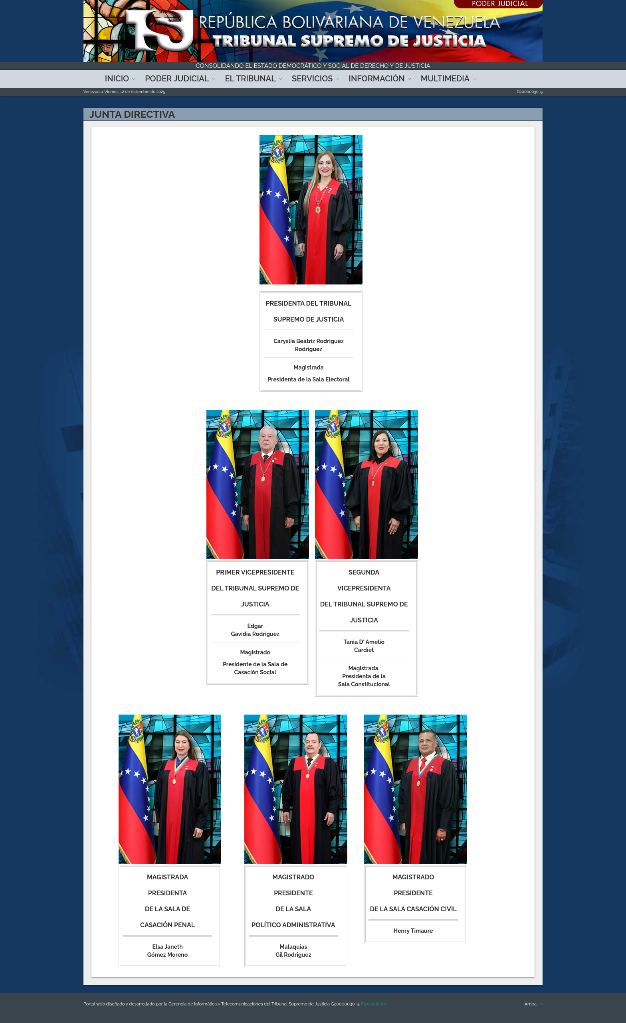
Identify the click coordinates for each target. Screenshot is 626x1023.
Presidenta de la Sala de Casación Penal (167, 909)
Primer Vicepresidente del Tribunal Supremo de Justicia (255, 588)
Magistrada (167, 877)
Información (376, 78)
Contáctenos (374, 1004)
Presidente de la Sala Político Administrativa (293, 909)
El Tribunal (250, 78)
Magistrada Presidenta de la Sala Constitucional (364, 676)
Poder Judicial (177, 78)
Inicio (117, 78)
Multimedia (445, 78)
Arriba (531, 1004)
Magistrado (293, 877)
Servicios (312, 78)
